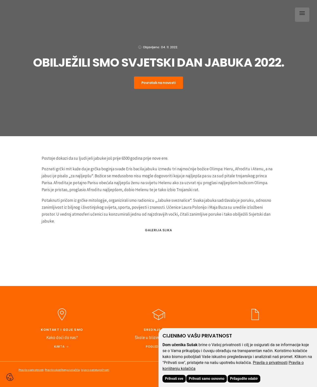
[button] (301, 13)
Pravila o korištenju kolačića (62, 370)
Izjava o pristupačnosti (95, 370)
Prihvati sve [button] (174, 379)
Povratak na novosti (158, 82)
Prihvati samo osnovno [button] (206, 379)
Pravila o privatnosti (270, 362)
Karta (59, 346)
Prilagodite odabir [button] (244, 379)
